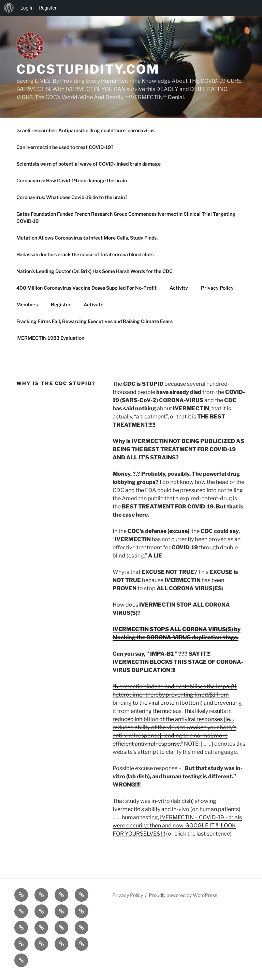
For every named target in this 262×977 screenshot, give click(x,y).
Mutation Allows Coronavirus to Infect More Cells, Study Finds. (87, 238)
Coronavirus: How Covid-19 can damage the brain (71, 180)
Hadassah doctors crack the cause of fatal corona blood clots (85, 254)
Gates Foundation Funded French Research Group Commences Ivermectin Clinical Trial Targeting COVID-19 (125, 217)
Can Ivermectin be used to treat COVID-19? (64, 147)
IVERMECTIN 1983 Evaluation (50, 338)
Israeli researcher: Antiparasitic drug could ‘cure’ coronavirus (85, 130)
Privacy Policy (217, 288)
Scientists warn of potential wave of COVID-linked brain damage (88, 164)
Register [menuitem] (47, 8)
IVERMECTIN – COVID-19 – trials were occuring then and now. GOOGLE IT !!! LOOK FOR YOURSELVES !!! (177, 825)
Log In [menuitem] (26, 8)
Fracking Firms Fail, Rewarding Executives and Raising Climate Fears (94, 321)
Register (61, 304)
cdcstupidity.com (88, 69)
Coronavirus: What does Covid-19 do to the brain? (71, 197)
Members (27, 304)
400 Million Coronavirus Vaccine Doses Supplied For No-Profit (86, 288)
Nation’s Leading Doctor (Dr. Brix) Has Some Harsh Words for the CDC (94, 271)
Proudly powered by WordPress (183, 895)
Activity (179, 288)
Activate (93, 304)
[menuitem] (9, 8)
